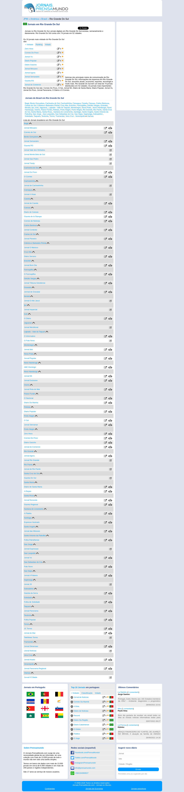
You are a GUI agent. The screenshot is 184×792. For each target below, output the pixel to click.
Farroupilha (81, 105)
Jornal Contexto (30, 230)
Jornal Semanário (32, 77)
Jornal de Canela (31, 203)
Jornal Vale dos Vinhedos (34, 150)
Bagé (27, 103)
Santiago (77, 112)
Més (119, 709)
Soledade (29, 116)
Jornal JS (28, 584)
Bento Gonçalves (37, 103)
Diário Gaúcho (31, 65)
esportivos (138, 789)
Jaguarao (43, 107)
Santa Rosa (47, 112)
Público (77, 734)
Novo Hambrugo (99, 107)
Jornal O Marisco (31, 247)
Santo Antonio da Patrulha (35, 535)
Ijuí (32, 107)
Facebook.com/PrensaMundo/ (87, 752)
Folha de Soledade (32, 602)
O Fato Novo (29, 340)
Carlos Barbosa (102, 103)
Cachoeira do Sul (52, 103)
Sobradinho (98, 114)
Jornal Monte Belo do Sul (34, 154)
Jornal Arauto (29, 659)
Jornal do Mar (29, 633)
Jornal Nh (28, 376)
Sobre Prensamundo (34, 748)
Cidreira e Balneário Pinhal (48, 105)
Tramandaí (60, 116)
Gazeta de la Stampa (33, 216)
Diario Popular (30, 61)
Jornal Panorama (31, 611)
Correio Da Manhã (81, 702)
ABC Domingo (30, 367)
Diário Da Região (81, 720)
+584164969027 (81, 773)
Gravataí (104, 105)
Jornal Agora (30, 73)
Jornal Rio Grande (31, 460)
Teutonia (44, 116)
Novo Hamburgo (31, 371)
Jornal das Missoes (32, 531)
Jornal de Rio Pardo (32, 469)
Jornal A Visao (30, 194)
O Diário (27, 318)
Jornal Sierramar (31, 425)
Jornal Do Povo (30, 172)
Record (77, 715)
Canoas (92, 103)
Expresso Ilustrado (32, 522)
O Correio (28, 177)
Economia (94, 789)
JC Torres (28, 628)
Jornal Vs (28, 57)
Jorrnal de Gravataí (32, 292)
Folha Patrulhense (31, 540)
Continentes (50, 789)
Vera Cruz (69, 116)
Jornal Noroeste (30, 500)
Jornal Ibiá (28, 349)
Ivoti (36, 107)
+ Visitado (29, 44)
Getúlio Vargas (93, 105)
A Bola (76, 706)
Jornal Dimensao (31, 646)
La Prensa (122, 725)
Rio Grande (87, 110)
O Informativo (29, 336)
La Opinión (122, 692)
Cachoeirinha (66, 103)
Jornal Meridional (31, 327)
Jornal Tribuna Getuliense (34, 283)
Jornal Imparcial (30, 309)
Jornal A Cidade (30, 677)
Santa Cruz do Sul (31, 473)
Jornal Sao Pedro (31, 159)
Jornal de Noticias (81, 697)
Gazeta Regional (31, 504)
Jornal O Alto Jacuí (32, 301)
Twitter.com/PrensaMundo (86, 758)
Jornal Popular (30, 358)
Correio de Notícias (32, 221)
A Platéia (27, 513)
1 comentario (133, 692)
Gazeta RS (29, 81)
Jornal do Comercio (33, 85)
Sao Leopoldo (48, 114)
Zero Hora (29, 49)
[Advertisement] (89, 56)
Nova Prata (87, 107)
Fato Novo (28, 566)
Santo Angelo (87, 112)
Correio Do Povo (31, 53)
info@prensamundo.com (85, 768)
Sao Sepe (78, 114)
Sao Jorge (37, 114)
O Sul (26, 420)
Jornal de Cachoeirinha (33, 185)
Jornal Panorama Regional (35, 668)
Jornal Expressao (31, 549)
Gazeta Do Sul (30, 478)
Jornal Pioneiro (30, 239)
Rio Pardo (97, 110)
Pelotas (56, 110)
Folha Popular (30, 620)
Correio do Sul (30, 132)
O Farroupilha (29, 274)
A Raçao (27, 491)
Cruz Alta (64, 105)
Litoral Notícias (30, 651)
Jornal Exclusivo (31, 380)
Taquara (37, 116)
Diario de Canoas (31, 212)
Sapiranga (88, 114)
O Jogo (77, 738)
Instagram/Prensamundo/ (85, 763)
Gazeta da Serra (31, 593)
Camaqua (77, 103)
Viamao (90, 116)
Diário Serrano (30, 256)
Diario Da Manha (31, 403)
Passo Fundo (46, 110)
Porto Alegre (76, 110)
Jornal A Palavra (31, 575)
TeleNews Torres (31, 637)
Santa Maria (36, 112)
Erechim (72, 105)
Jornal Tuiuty (29, 163)
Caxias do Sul (30, 105)
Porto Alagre (65, 110)
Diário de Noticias (81, 711)
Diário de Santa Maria (33, 487)
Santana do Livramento (63, 112)
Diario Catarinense (81, 725)
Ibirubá (28, 107)
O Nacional (28, 398)
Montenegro (76, 107)
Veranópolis (80, 116)
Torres (52, 116)
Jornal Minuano (31, 69)
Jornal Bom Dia (30, 265)
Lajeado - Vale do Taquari (59, 107)
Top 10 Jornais (78, 687)
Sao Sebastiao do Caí (64, 114)
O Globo (77, 729)
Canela (85, 103)
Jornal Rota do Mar (32, 389)
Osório (37, 110)
